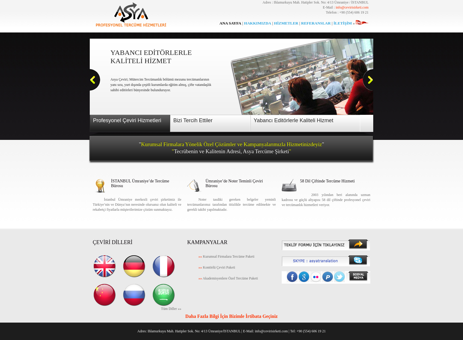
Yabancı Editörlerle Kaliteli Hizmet (293, 120)
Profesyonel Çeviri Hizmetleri (127, 120)
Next (368, 80)
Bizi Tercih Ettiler (193, 120)
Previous (95, 80)
